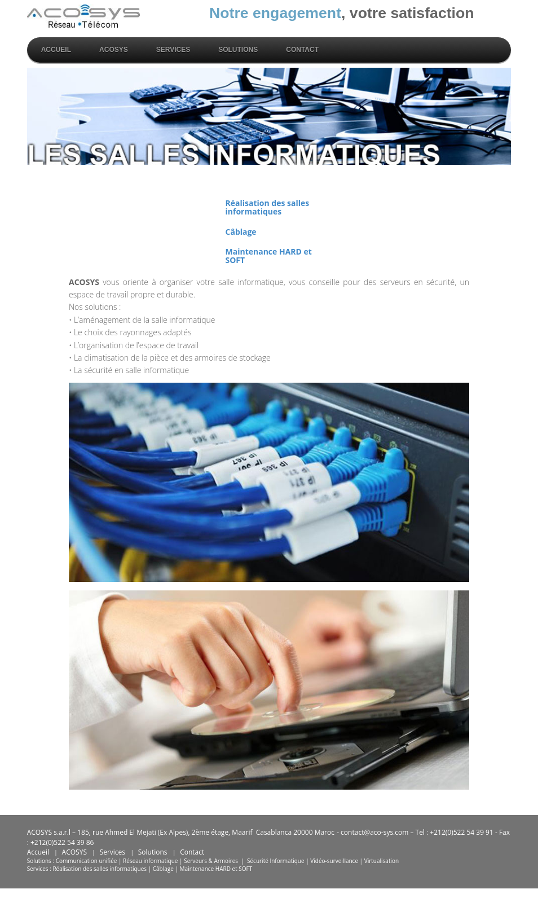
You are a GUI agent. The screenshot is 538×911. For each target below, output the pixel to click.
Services (173, 50)
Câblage (241, 231)
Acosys (113, 50)
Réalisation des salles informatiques (268, 207)
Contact (302, 50)
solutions (238, 50)
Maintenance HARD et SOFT (269, 255)
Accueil (56, 50)
